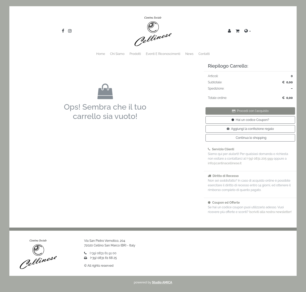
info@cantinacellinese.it (224, 163)
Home (100, 54)
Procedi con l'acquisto (250, 111)
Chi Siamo (117, 54)
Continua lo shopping (251, 138)
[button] (237, 31)
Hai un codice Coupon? (250, 120)
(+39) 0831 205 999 (259, 158)
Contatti (204, 54)
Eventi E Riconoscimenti (163, 54)
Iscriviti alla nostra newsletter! (270, 212)
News (189, 54)
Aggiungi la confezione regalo (250, 129)
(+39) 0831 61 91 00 (103, 253)
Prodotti (135, 54)
